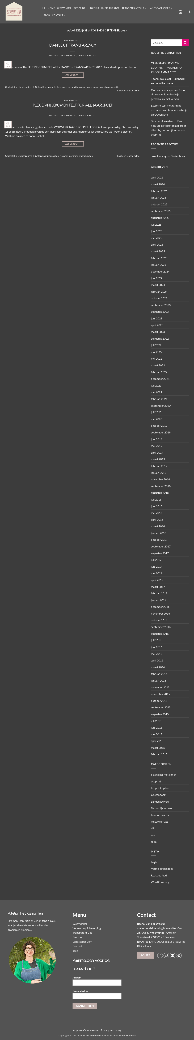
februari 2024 (159, 291)
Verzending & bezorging (87, 928)
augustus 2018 (160, 492)
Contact (58, 15)
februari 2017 (159, 593)
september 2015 (161, 707)
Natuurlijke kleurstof (104, 8)
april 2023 (157, 325)
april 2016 (157, 660)
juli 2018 (156, 499)
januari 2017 (158, 600)
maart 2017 (158, 586)
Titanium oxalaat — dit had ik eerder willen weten (168, 81)
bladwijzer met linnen (163, 774)
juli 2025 (156, 224)
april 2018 (157, 519)
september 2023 (161, 305)
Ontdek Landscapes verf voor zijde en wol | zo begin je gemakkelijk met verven (168, 94)
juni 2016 (156, 647)
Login (154, 862)
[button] (44, 8)
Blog (47, 15)
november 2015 (160, 694)
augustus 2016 (160, 633)
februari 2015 (159, 754)
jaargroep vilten (51, 156)
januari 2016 (158, 680)
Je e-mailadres (97, 996)
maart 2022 (158, 365)
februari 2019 (159, 466)
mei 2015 (156, 734)
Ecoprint (81, 8)
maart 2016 (158, 667)
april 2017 (157, 580)
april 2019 (157, 452)
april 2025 (157, 244)
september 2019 (161, 432)
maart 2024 (158, 284)
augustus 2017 (160, 553)
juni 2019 (156, 439)
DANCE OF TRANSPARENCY (72, 45)
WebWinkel (64, 8)
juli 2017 (156, 559)
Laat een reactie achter (128, 90)
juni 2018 (156, 506)
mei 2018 (156, 512)
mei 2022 (156, 358)
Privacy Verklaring (111, 1030)
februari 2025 (159, 258)
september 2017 (161, 546)
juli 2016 (156, 640)
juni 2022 (156, 352)
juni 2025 (156, 231)
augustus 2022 (160, 338)
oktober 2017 (159, 539)
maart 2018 (158, 526)
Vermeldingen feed (162, 868)
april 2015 (157, 740)
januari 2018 (158, 533)
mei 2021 (156, 392)
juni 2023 (156, 318)
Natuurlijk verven (161, 808)
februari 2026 (159, 191)
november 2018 (160, 479)
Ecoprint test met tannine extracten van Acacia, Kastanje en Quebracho (169, 110)
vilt (153, 828)
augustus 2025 (160, 217)
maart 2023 (158, 331)
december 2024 (160, 271)
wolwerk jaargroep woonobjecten (76, 156)
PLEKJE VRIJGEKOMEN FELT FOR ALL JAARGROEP (73, 105)
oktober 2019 (159, 425)
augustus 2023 (160, 311)
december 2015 (160, 687)
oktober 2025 (159, 204)
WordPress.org (160, 882)
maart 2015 (158, 747)
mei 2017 (156, 573)
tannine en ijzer (160, 814)
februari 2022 (159, 372)
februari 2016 (159, 673)
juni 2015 (156, 727)
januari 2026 (158, 197)
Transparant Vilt (134, 8)
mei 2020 (156, 419)
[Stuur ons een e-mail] (172, 955)
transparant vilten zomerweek (58, 87)
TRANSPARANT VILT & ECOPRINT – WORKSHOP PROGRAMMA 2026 (167, 68)
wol (153, 835)
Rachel (93, 55)
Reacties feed (159, 875)
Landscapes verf (160, 8)
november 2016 (160, 613)
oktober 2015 (159, 700)
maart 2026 (158, 184)
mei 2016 (156, 653)
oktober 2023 (159, 298)
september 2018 (161, 486)
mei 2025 (156, 237)
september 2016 (161, 626)
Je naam (97, 982)
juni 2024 (156, 278)
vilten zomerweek (83, 87)
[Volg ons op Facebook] (160, 955)
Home (51, 8)
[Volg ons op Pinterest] (179, 955)
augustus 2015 (160, 714)
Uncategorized (72, 40)
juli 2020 (156, 412)
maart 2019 (158, 459)
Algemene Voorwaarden (86, 1030)
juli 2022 (156, 345)
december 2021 (160, 378)
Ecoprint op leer (160, 788)
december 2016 (160, 606)
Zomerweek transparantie (106, 87)
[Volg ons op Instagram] (166, 955)
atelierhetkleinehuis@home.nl (155, 928)
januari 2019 (158, 472)
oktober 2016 (159, 620)
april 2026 (157, 177)
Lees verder (73, 75)
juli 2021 (156, 385)
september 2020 (161, 405)
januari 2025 (158, 264)
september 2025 (161, 211)
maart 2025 (158, 251)
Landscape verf (160, 801)
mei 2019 (156, 445)
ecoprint (156, 781)
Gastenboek (178, 156)
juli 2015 (156, 720)
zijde (154, 841)
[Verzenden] (185, 42)
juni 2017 (156, 566)
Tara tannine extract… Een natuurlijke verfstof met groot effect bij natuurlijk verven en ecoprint (168, 127)
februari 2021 (159, 398)
